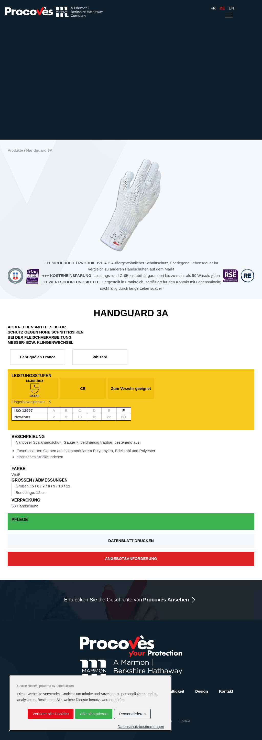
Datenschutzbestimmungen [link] (140, 726)
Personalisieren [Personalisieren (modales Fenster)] (132, 714)
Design (201, 691)
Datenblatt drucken (131, 540)
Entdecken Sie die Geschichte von (126, 600)
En (231, 8)
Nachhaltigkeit (171, 691)
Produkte (15, 150)
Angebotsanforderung (131, 558)
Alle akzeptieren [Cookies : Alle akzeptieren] (93, 714)
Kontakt (226, 691)
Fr (213, 8)
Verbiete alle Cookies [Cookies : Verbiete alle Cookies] (50, 714)
